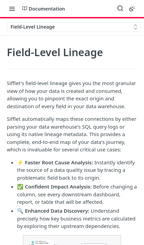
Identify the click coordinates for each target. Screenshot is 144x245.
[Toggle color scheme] (132, 8)
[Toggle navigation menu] (12, 8)
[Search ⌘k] (120, 8)
